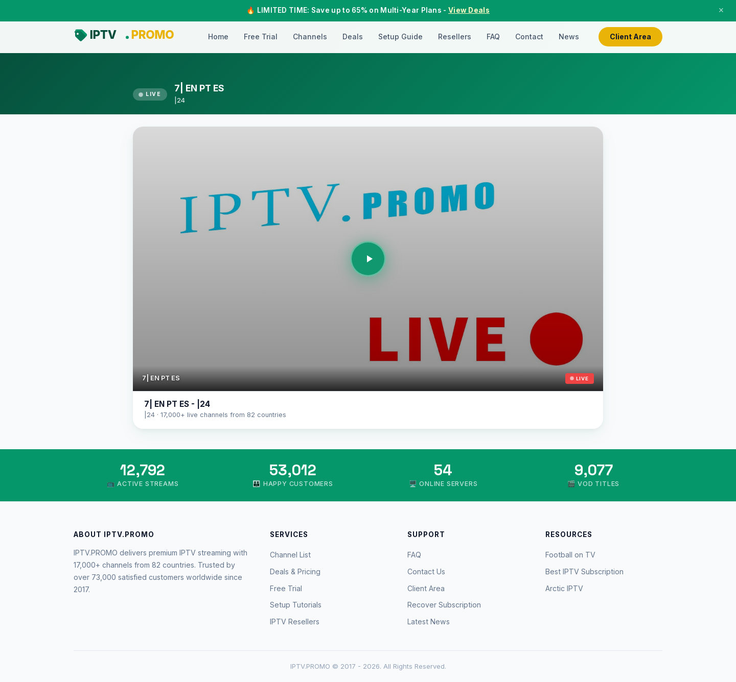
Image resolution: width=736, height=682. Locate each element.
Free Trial (261, 36)
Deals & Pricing (295, 571)
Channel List (290, 554)
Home (218, 36)
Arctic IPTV (564, 588)
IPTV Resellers (294, 621)
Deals (352, 36)
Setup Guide (400, 36)
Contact (529, 36)
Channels (310, 36)
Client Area (630, 36)
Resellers (454, 36)
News (569, 36)
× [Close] (721, 10)
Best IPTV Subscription (584, 571)
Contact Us (426, 571)
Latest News (428, 621)
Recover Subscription (444, 604)
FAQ (493, 36)
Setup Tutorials (295, 604)
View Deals (469, 10)
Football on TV (570, 554)
